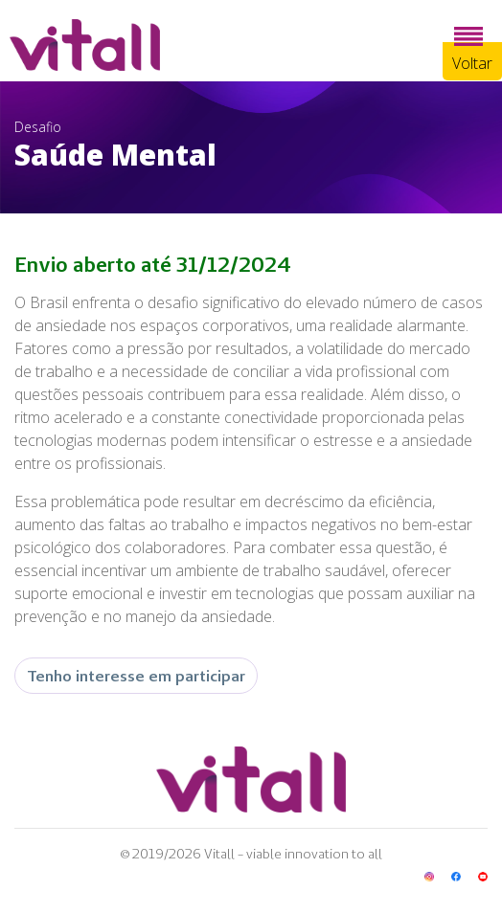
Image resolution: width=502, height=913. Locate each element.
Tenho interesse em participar (136, 675)
